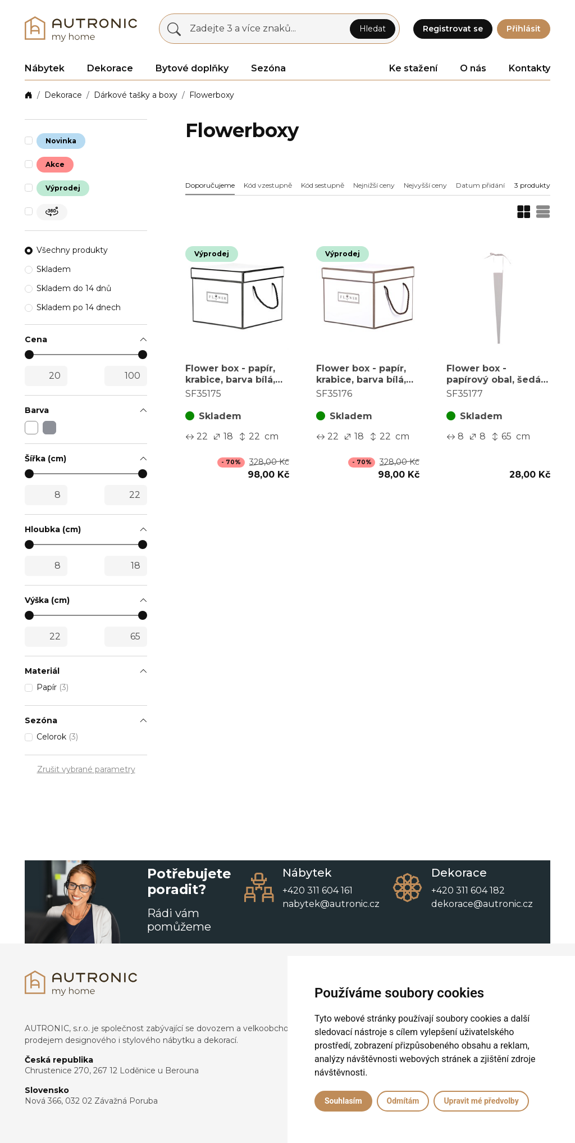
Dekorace (63, 95)
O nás (473, 68)
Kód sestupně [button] (322, 185)
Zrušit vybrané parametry (86, 769)
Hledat (372, 29)
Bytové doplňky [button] (192, 68)
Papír (52, 687)
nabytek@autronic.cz (331, 904)
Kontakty (529, 68)
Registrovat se (453, 29)
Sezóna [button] (268, 68)
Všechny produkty (72, 250)
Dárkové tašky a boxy (135, 95)
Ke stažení (413, 68)
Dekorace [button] (110, 68)
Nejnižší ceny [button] (374, 185)
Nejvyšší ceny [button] (425, 185)
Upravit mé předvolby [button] (481, 1100)
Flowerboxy (211, 95)
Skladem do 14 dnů (73, 288)
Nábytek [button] (45, 68)
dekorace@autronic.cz (482, 904)
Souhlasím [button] (343, 1100)
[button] (86, 340)
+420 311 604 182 (468, 890)
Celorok (57, 737)
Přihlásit (523, 29)
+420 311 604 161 (317, 890)
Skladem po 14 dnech (78, 307)
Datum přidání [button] (480, 185)
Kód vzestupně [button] (268, 185)
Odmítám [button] (403, 1100)
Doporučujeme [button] (210, 185)
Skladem (53, 269)
